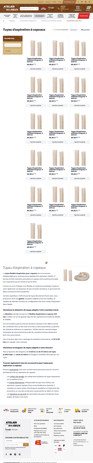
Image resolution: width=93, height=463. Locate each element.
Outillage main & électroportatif (26, 16)
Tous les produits (59, 424)
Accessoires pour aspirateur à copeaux (51, 20)
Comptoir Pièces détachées (71, 16)
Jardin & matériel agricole (60, 16)
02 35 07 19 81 (79, 428)
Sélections (41, 2)
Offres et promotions (60, 431)
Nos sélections (58, 428)
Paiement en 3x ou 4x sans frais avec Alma (40, 432)
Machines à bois (7, 16)
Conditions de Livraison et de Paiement (41, 436)
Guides (54, 2)
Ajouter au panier (35, 69)
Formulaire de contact (80, 434)
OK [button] (26, 445)
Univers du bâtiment (50, 16)
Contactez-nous (69, 2)
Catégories (12, 20)
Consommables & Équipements (39, 16)
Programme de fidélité (40, 428)
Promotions (84, 16)
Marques (48, 2)
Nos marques (57, 426)
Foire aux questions (39, 424)
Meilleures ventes (59, 435)
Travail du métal (15, 16)
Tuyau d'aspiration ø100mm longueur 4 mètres (36, 60)
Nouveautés (57, 433)
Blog (60, 2)
